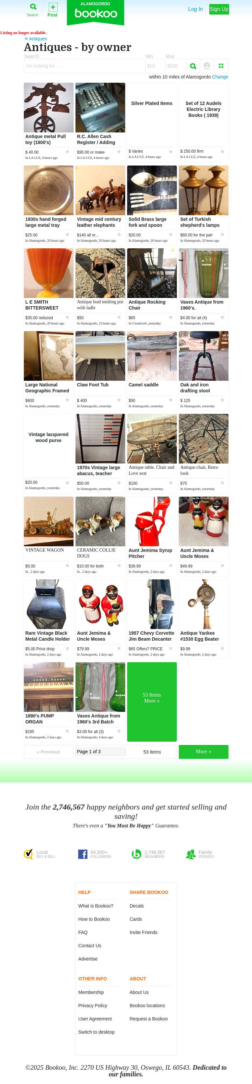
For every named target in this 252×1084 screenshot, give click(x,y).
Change (220, 76)
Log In (195, 9)
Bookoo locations (147, 1005)
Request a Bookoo (149, 1018)
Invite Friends (144, 932)
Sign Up (219, 9)
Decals (137, 906)
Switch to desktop (96, 1032)
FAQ (83, 932)
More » (203, 751)
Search (32, 9)
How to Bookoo (94, 919)
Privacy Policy (92, 1005)
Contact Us (89, 945)
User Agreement (95, 1018)
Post (52, 9)
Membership (91, 992)
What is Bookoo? (96, 906)
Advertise (88, 958)
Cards (136, 919)
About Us (139, 992)
